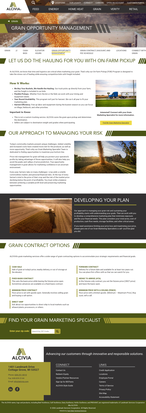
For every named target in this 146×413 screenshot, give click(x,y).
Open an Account (115, 3)
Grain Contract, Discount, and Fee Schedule (95, 51)
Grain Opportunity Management (61, 51)
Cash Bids (25, 51)
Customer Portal (136, 3)
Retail (133, 9)
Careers (100, 3)
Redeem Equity (62, 374)
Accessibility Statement (109, 397)
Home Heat (75, 9)
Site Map (103, 393)
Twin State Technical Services (76, 411)
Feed (36, 9)
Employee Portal (106, 378)
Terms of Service (106, 385)
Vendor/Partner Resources (67, 378)
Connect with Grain (139, 51)
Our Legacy (75, 3)
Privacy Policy (105, 389)
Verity (115, 9)
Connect (88, 3)
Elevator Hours (39, 51)
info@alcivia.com (21, 381)
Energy (54, 9)
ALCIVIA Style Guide (64, 385)
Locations (121, 50)
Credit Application (106, 370)
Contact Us (60, 370)
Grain (97, 9)
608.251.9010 (21, 375)
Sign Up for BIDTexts (65, 382)
